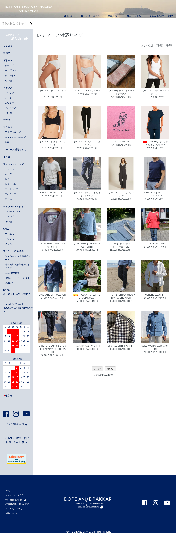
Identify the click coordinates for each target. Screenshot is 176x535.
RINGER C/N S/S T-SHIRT (52, 193)
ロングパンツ (11, 70)
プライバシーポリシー (15, 509)
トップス (7, 87)
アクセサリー (10, 127)
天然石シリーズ (13, 132)
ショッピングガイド (18, 307)
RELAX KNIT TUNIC (155, 244)
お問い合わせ (11, 513)
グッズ (8, 244)
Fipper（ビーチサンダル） (18, 278)
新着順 (169, 45)
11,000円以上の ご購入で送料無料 (15, 37)
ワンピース (10, 107)
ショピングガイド (90, 16)
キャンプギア (11, 216)
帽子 (7, 179)
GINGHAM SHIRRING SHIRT (120, 346)
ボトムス (7, 60)
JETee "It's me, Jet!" (121, 142)
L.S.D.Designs (12, 273)
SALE (6, 229)
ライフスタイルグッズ (14, 206)
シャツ (8, 97)
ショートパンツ (13, 75)
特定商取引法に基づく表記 (17, 504)
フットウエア (11, 189)
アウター (7, 120)
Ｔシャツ (9, 92)
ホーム (68, 16)
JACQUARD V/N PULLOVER (52, 295)
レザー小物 (10, 184)
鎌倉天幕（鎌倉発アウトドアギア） (18, 266)
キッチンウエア (13, 211)
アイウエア (10, 194)
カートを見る (134, 16)
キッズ (6, 157)
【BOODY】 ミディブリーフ (86, 91)
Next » (110, 369)
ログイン (113, 16)
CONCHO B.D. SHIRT (155, 295)
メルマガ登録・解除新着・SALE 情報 (16, 440)
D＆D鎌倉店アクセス (161, 16)
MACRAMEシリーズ (15, 137)
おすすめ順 (147, 45)
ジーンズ (9, 65)
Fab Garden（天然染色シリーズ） (19, 258)
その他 (8, 80)
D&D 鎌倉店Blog (17, 424)
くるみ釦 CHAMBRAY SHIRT (86, 346)
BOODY (9, 283)
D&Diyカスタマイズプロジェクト (16, 292)
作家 (7, 142)
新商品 (6, 53)
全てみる (7, 46)
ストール (9, 169)
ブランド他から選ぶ (13, 251)
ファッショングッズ (13, 164)
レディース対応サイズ (14, 149)
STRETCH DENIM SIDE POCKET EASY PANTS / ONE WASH (52, 349)
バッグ (8, 174)
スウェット (10, 102)
